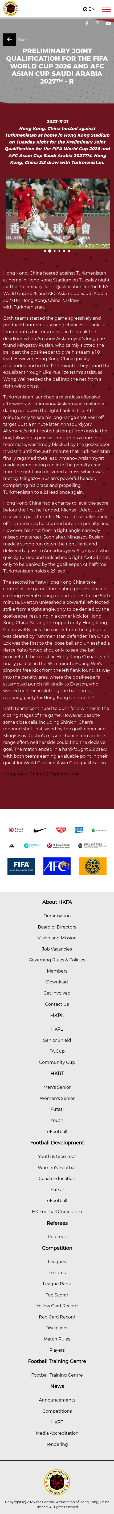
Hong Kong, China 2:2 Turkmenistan (41, 773)
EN (91, 9)
